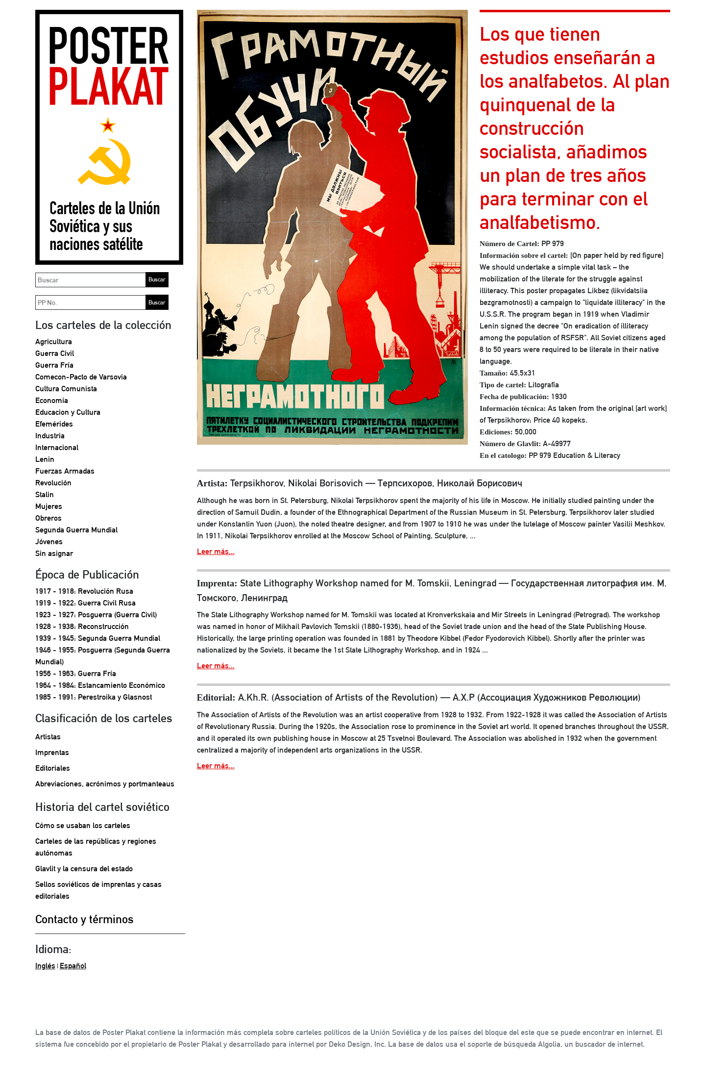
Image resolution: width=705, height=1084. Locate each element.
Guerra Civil (54, 353)
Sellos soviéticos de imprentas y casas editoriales (98, 890)
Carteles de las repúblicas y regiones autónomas (95, 846)
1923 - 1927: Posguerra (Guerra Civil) (96, 614)
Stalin (44, 494)
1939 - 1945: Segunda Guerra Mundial (97, 638)
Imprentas (52, 752)
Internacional (56, 447)
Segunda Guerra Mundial (76, 529)
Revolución (53, 482)
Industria (50, 435)
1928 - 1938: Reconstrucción (82, 626)
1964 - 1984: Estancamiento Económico (100, 685)
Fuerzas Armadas (65, 471)
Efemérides (54, 424)
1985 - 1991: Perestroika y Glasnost (93, 697)
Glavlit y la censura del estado (84, 868)
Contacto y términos (84, 919)
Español (73, 965)
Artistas (48, 736)
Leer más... (216, 551)
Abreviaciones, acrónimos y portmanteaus (104, 783)
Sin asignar (54, 553)
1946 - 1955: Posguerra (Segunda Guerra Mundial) (102, 655)
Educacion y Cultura (67, 412)
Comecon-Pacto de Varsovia (81, 376)
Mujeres (48, 506)
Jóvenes (49, 541)
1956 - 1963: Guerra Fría (75, 673)
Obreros (48, 518)
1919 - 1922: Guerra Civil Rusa (85, 602)
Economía (51, 400)
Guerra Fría (54, 365)
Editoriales (52, 768)
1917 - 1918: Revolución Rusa (84, 591)
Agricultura (53, 341)
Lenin (44, 459)
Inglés (45, 965)
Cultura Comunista (66, 388)
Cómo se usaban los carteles (82, 825)
